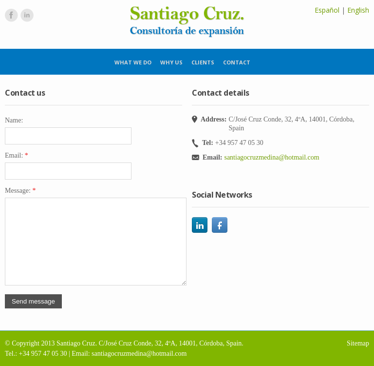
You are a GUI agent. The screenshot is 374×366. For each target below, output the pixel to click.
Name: (14, 120)
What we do (132, 62)
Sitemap (358, 343)
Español (327, 10)
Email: (16, 155)
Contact (236, 62)
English (358, 10)
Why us (171, 62)
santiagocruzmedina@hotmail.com (271, 157)
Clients (202, 62)
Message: (20, 190)
